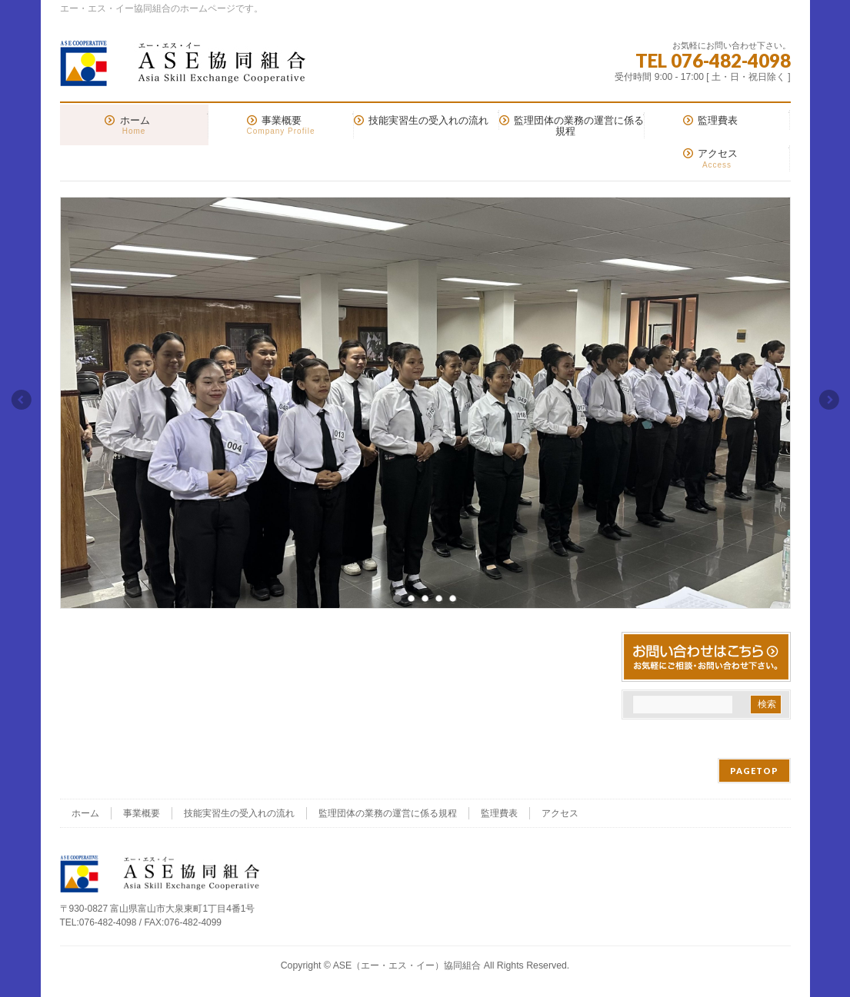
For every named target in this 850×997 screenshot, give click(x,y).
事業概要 (141, 813)
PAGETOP (754, 771)
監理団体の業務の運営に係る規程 (387, 813)
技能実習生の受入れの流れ (239, 813)
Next (830, 400)
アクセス (560, 813)
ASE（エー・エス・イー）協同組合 (407, 965)
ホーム (85, 813)
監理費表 (499, 813)
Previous (21, 400)
